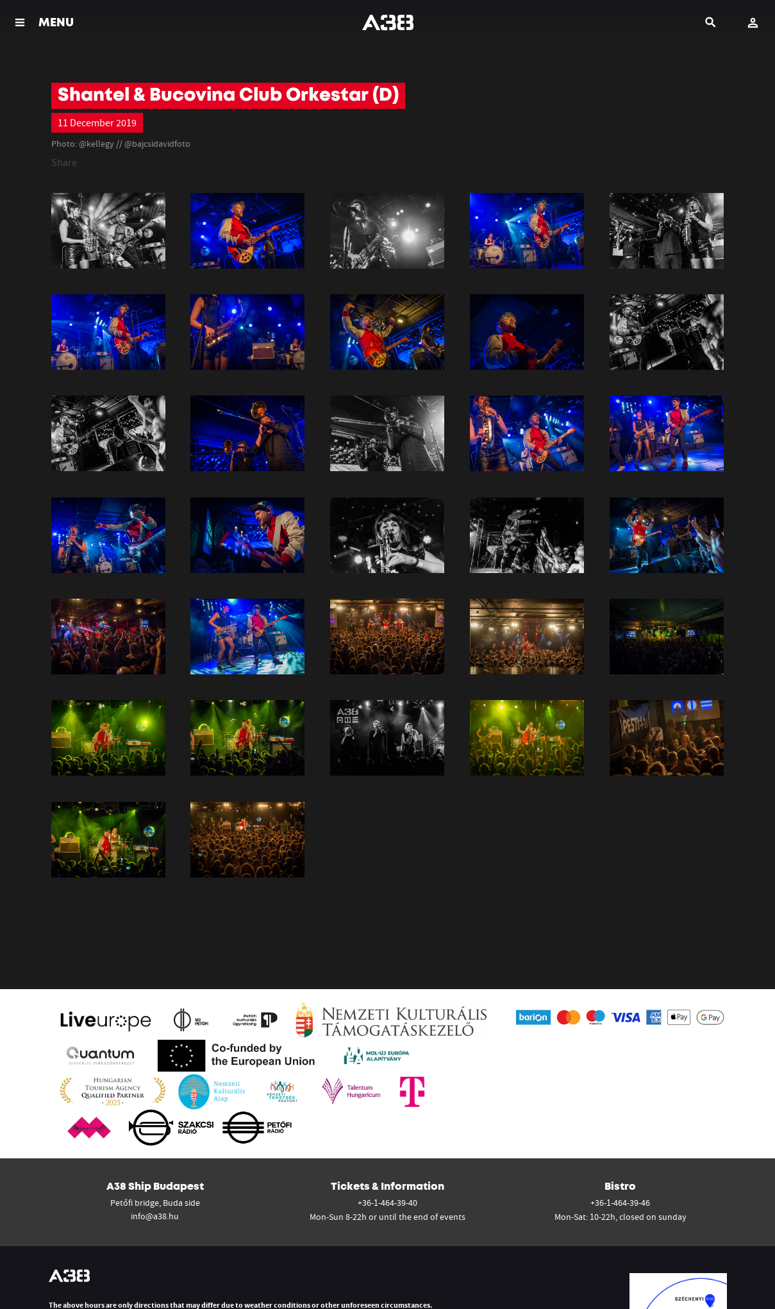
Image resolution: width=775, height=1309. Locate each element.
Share (64, 162)
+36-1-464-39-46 (620, 1202)
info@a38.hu (155, 1216)
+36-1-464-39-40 (387, 1202)
